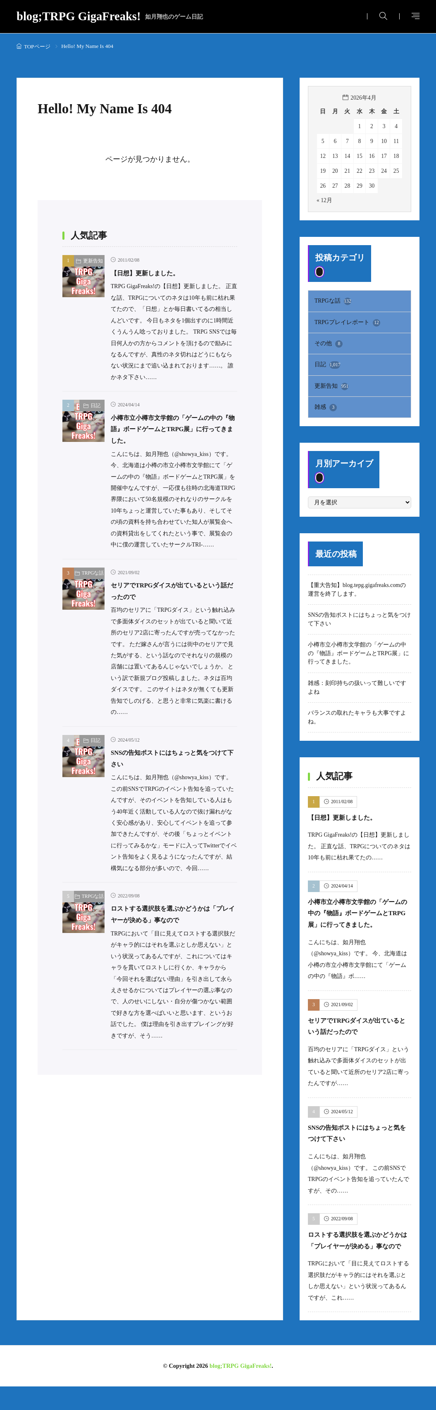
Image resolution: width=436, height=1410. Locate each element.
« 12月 (324, 200)
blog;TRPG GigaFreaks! (110, 17)
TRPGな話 (93, 573)
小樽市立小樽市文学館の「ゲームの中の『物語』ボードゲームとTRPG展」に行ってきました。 (174, 428)
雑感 (325, 408)
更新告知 (93, 261)
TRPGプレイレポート (347, 323)
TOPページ (37, 46)
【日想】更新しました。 (152, 273)
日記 (95, 405)
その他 (328, 344)
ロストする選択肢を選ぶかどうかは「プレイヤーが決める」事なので (356, 1257)
